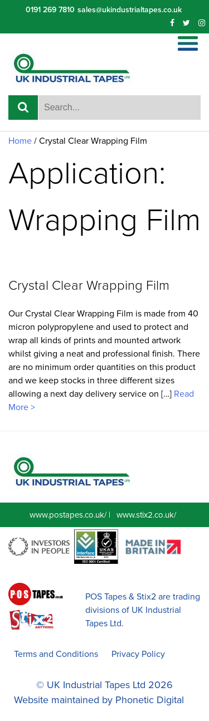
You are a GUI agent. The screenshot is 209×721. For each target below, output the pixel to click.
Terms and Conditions (56, 654)
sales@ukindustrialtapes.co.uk (129, 9)
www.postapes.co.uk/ (68, 515)
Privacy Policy (138, 654)
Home (20, 141)
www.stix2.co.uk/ (146, 515)
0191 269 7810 (50, 9)
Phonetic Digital (149, 700)
